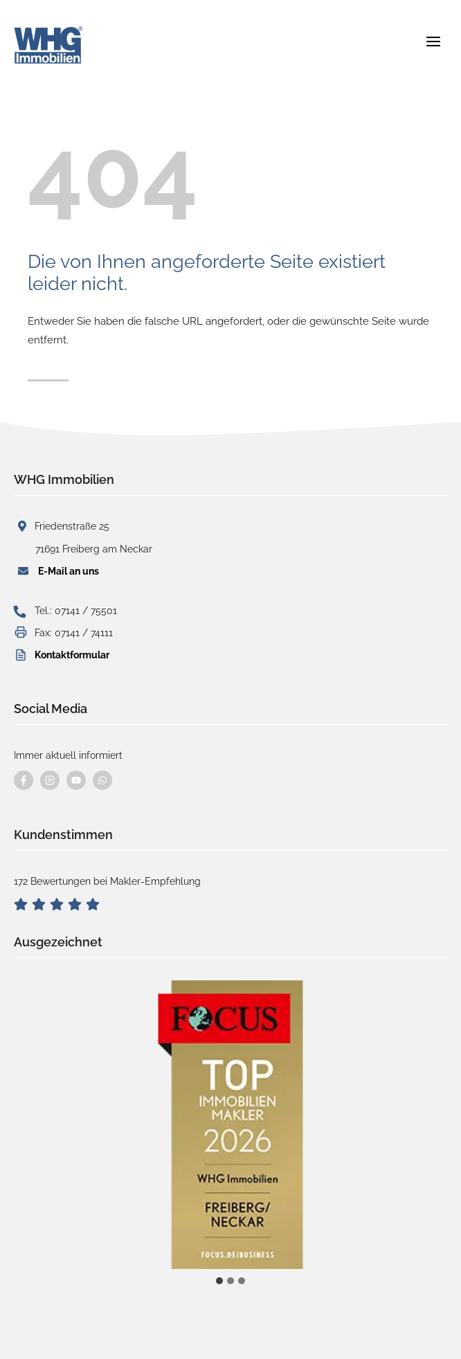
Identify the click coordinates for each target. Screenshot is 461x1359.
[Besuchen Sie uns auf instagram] (50, 780)
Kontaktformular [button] (72, 654)
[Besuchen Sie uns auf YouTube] (76, 780)
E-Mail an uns (68, 571)
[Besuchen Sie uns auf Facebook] (23, 780)
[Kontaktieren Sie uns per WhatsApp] (102, 780)
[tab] (219, 1280)
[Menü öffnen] (433, 39)
